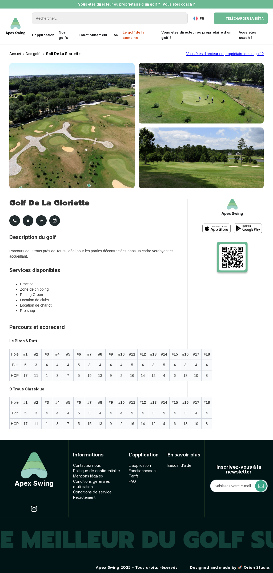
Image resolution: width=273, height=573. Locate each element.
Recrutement (84, 497)
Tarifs (134, 476)
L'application (140, 465)
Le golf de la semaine (133, 35)
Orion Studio (256, 567)
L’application (43, 35)
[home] (15, 26)
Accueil (15, 54)
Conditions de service (92, 492)
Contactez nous (87, 465)
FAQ (114, 35)
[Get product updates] (239, 486)
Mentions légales (88, 476)
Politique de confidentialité (96, 470)
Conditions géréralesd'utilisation (91, 484)
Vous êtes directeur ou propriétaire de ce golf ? (225, 54)
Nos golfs (63, 35)
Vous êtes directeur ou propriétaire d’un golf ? (119, 4)
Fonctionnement (93, 35)
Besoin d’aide (179, 465)
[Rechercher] (110, 18)
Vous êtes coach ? (179, 4)
